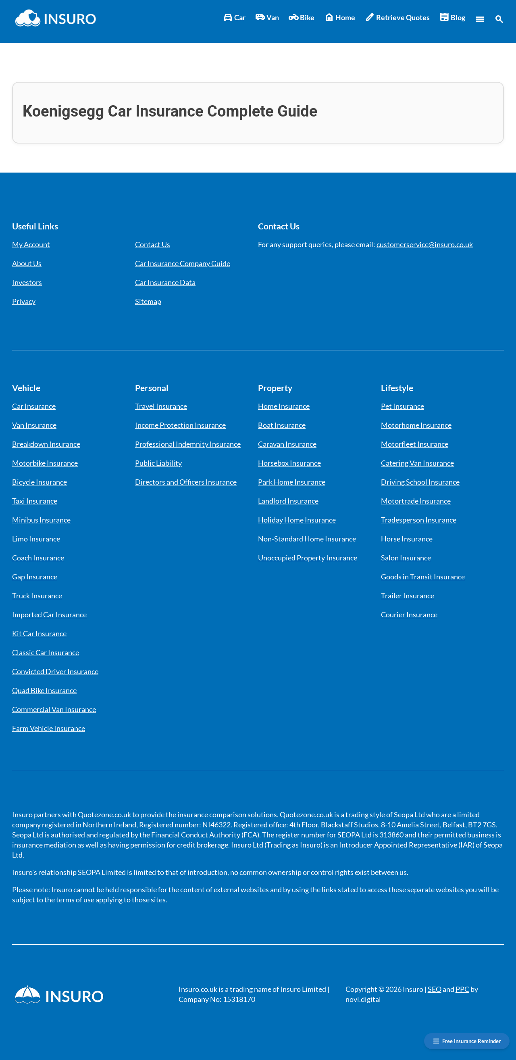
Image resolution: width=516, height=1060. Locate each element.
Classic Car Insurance (45, 652)
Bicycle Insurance (39, 481)
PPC (462, 989)
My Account (31, 244)
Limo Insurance (36, 538)
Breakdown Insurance (46, 443)
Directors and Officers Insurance (186, 481)
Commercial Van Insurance (54, 709)
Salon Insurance (406, 557)
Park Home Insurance (291, 481)
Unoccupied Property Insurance (307, 557)
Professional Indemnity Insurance (188, 443)
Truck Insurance (37, 595)
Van (267, 17)
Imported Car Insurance (49, 614)
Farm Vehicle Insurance (48, 728)
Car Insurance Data (165, 282)
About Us (27, 263)
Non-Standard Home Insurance (307, 538)
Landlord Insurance (288, 500)
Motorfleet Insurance (414, 443)
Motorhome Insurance (416, 425)
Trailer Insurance (407, 595)
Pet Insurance (402, 406)
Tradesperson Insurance (418, 519)
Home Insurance (284, 406)
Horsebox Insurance (289, 462)
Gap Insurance (34, 576)
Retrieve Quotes (397, 17)
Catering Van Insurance (417, 462)
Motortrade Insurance (416, 500)
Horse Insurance (407, 538)
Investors (27, 282)
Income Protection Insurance (180, 425)
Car (234, 17)
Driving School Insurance (420, 481)
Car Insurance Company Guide (182, 263)
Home (339, 17)
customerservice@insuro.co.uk (425, 244)
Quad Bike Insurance (44, 690)
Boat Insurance (282, 425)
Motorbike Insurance (45, 462)
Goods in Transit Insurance (423, 576)
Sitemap (148, 301)
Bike (301, 17)
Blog (452, 17)
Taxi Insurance (34, 500)
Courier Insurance (409, 614)
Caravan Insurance (287, 443)
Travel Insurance (161, 406)
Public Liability (158, 462)
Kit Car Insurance (39, 633)
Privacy (23, 301)
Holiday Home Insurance (297, 519)
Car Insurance (34, 406)
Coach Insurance (38, 557)
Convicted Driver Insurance (55, 671)
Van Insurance (34, 425)
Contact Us (152, 244)
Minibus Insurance (41, 519)
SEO (434, 989)
